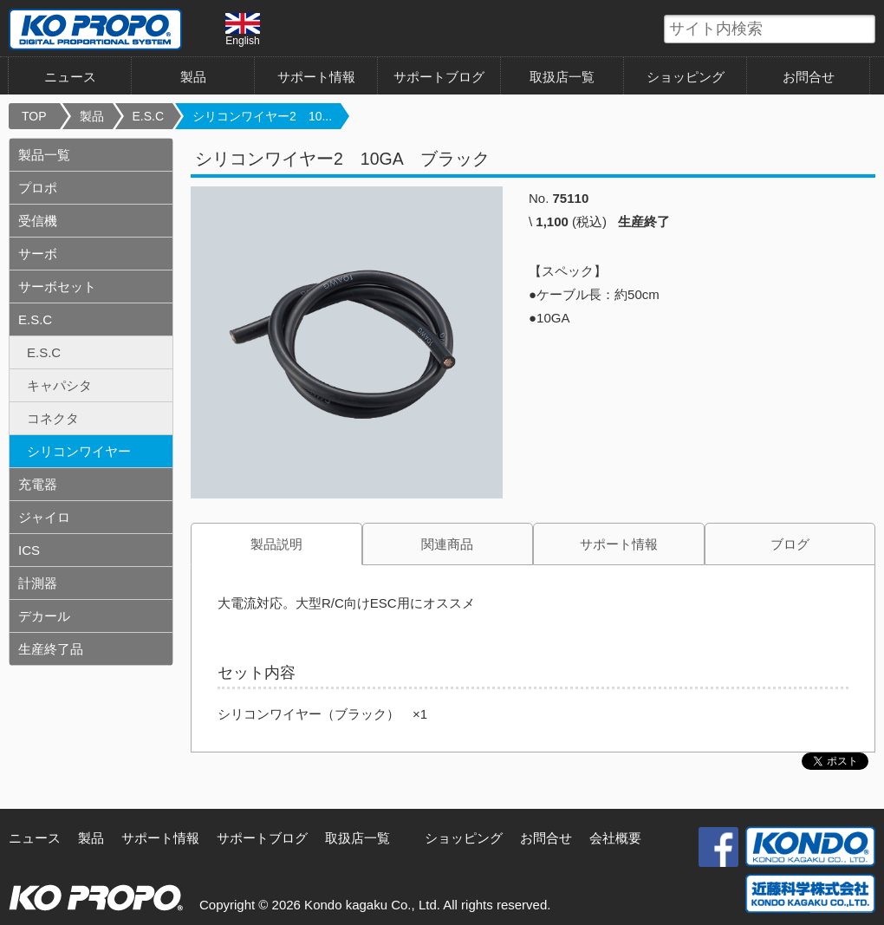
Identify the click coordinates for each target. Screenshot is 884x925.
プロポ (37, 187)
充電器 (37, 484)
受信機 (37, 220)
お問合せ (809, 76)
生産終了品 (50, 649)
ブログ (789, 544)
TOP (34, 116)
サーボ (37, 253)
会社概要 (615, 838)
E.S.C (149, 116)
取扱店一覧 (562, 76)
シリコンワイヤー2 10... (262, 116)
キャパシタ (59, 385)
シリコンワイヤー (79, 451)
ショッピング (686, 76)
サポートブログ (438, 76)
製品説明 (276, 544)
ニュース (70, 76)
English (242, 29)
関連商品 (447, 544)
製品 (193, 76)
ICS (29, 550)
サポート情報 (316, 76)
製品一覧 (44, 154)
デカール (44, 616)
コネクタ (53, 418)
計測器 (37, 583)
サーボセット (57, 286)
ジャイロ (44, 517)
